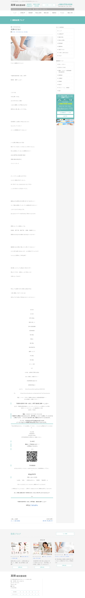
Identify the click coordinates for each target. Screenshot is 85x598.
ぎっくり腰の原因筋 (15, 520)
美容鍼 (60, 81)
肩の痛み (26, 31)
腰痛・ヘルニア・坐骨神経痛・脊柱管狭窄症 (65, 71)
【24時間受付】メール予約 (65, 112)
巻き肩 (22, 556)
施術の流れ (46, 13)
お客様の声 (22, 13)
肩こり (58, 556)
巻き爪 (60, 84)
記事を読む (20, 567)
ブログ (60, 55)
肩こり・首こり (62, 64)
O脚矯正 (60, 78)
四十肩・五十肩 (62, 67)
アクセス (62, 13)
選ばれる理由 (39, 13)
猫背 (26, 556)
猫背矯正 (61, 75)
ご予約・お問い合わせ (63, 52)
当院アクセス (61, 49)
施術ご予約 (70, 13)
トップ (14, 13)
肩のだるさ (21, 31)
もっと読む (65, 533)
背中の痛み (38, 558)
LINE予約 (65, 116)
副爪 (60, 90)
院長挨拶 (31, 13)
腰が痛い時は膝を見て (48, 520)
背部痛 (13, 558)
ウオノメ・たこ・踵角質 (64, 87)
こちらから (34, 505)
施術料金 (54, 13)
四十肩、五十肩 (15, 31)
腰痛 (16, 558)
